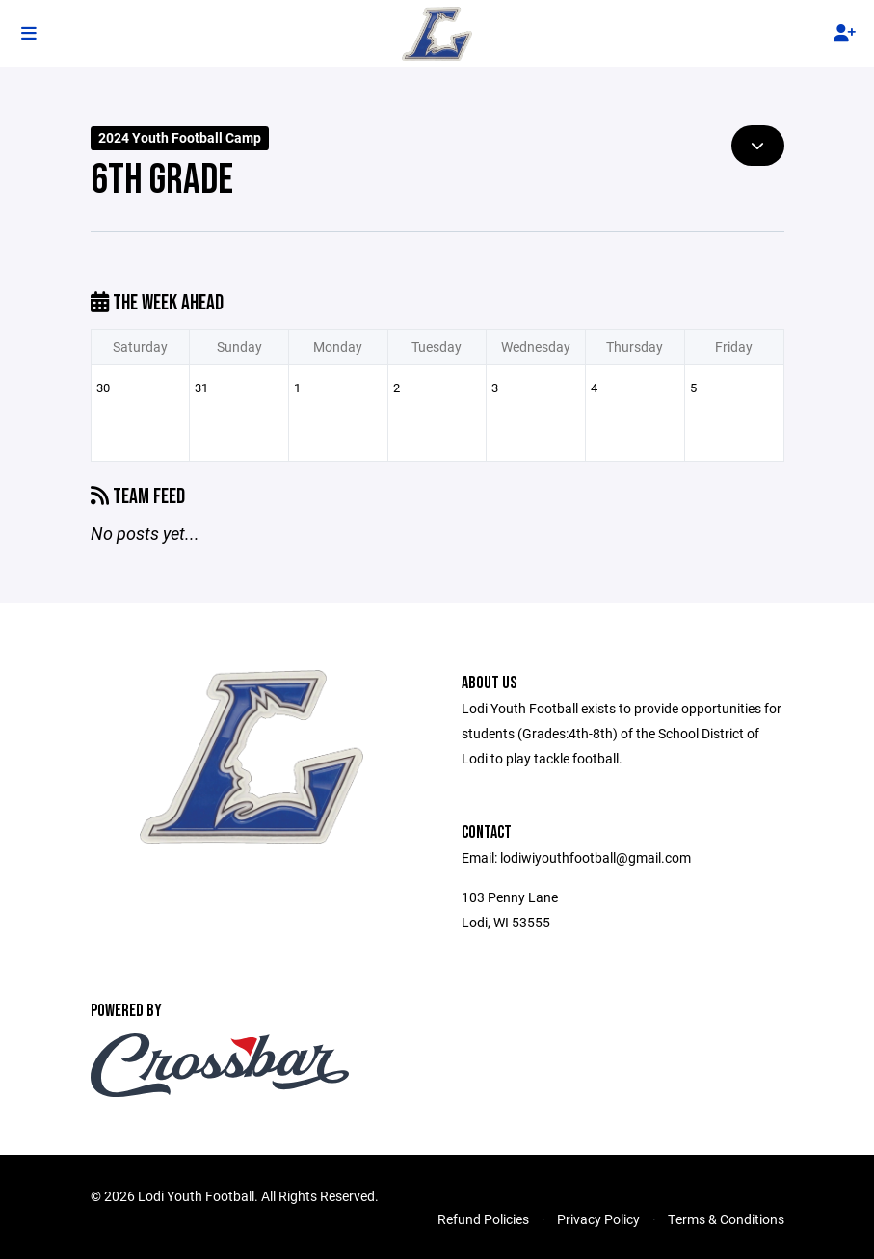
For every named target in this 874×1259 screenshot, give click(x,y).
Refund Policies (483, 1219)
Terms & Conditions (726, 1219)
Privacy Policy (598, 1219)
